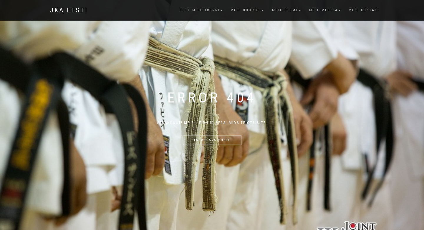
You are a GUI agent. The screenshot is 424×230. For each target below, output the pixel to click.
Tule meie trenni (200, 10)
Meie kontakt (364, 10)
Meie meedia (323, 10)
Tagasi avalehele (212, 140)
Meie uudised (246, 10)
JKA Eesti (69, 10)
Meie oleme (285, 10)
